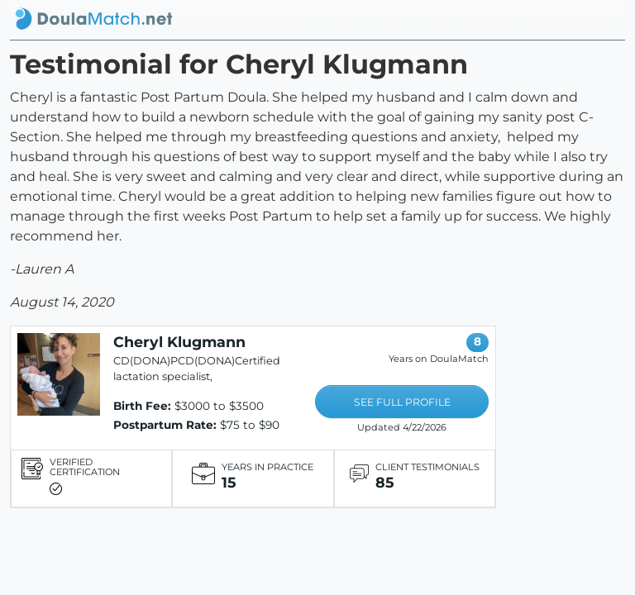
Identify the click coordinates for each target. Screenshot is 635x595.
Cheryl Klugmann (179, 341)
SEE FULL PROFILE (402, 402)
